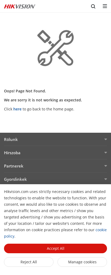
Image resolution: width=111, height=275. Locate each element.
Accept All (55, 248)
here (17, 108)
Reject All (28, 261)
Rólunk (11, 139)
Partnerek (13, 166)
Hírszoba (12, 152)
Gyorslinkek (15, 179)
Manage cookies (82, 261)
